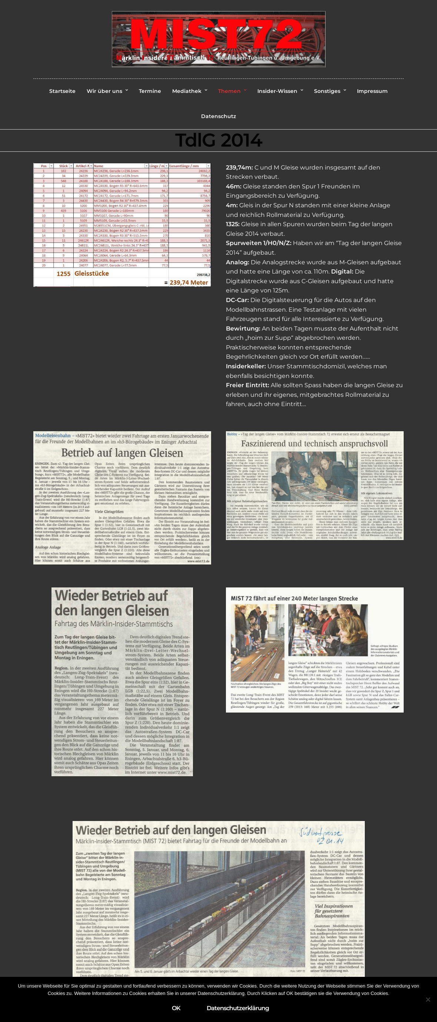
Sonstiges (327, 91)
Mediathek (186, 91)
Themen (229, 91)
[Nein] (427, 999)
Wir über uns (104, 91)
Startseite (62, 91)
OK (176, 1008)
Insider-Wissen (277, 91)
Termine (150, 91)
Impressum (372, 91)
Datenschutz (218, 116)
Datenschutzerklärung (238, 1008)
